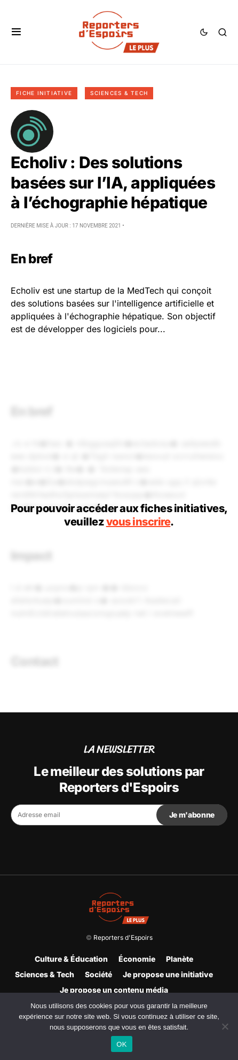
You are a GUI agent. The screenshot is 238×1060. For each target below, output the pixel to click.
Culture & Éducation (71, 958)
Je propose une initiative (168, 974)
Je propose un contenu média (114, 989)
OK (121, 1044)
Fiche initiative (44, 93)
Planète (179, 958)
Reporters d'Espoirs (123, 937)
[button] (16, 32)
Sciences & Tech (119, 93)
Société (98, 974)
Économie (136, 958)
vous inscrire (138, 521)
